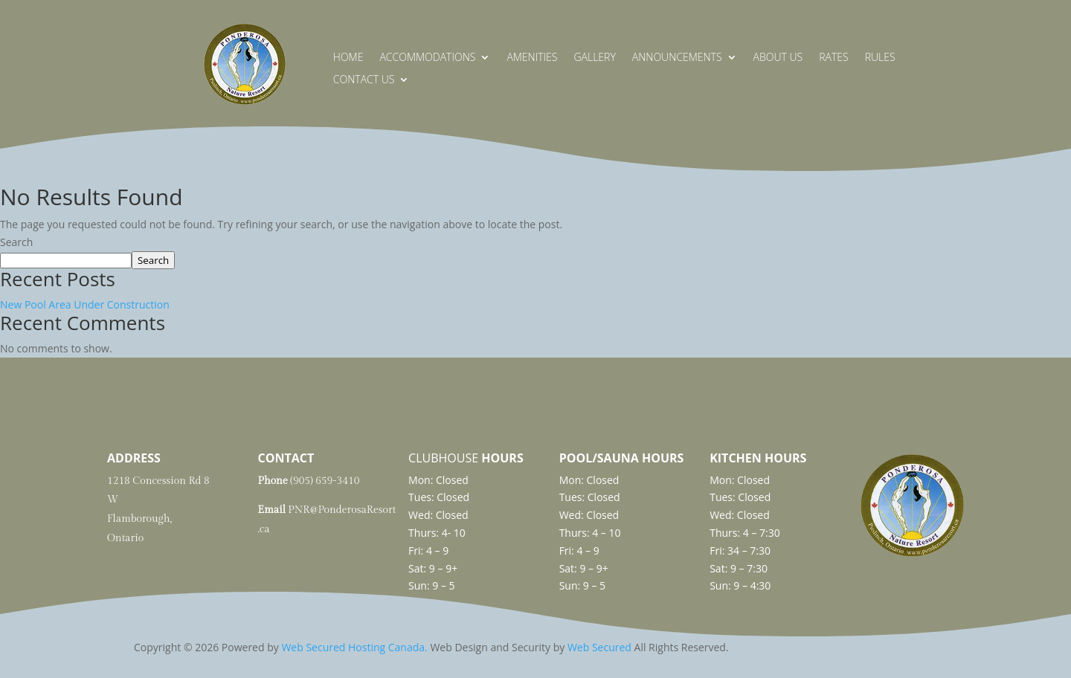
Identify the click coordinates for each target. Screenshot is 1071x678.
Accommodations (427, 58)
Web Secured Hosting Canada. (354, 647)
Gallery (594, 58)
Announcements (677, 58)
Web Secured (599, 647)
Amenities (531, 58)
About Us (778, 58)
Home (348, 58)
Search (16, 242)
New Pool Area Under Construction (85, 304)
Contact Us (364, 80)
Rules (880, 58)
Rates (833, 58)
